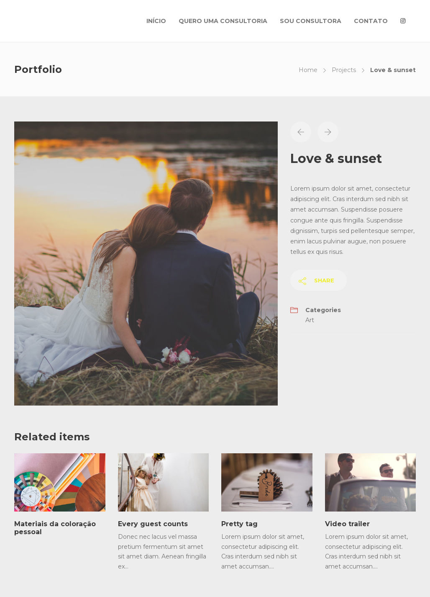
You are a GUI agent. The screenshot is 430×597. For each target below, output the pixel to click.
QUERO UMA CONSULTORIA (223, 21)
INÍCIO (156, 21)
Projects (344, 70)
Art (309, 320)
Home (308, 70)
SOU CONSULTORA (310, 21)
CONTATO (371, 21)
